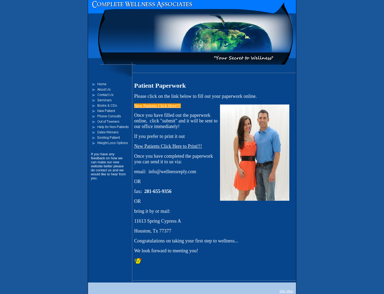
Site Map (286, 291)
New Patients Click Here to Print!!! (168, 146)
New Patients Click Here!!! (157, 105)
